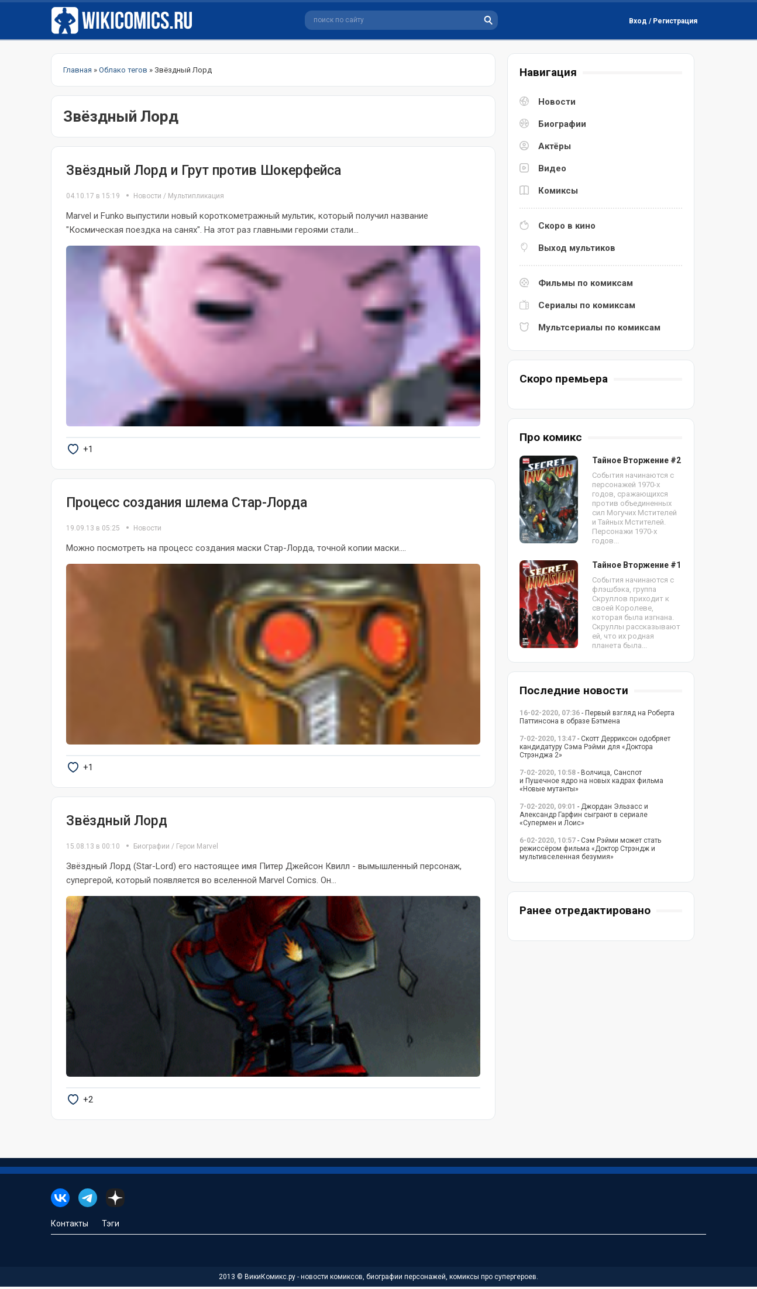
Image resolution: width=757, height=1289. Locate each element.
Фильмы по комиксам (585, 283)
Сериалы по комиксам (586, 305)
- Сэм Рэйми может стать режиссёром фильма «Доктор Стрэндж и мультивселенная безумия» (590, 848)
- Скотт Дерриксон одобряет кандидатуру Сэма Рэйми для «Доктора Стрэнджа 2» (594, 747)
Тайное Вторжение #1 (636, 565)
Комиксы (558, 190)
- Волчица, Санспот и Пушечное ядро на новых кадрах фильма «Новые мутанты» (591, 780)
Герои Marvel (197, 848)
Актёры (554, 146)
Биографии (151, 848)
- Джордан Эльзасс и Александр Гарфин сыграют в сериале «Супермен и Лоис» (583, 814)
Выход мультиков (576, 248)
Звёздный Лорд (116, 822)
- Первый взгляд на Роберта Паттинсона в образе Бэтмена (597, 717)
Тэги (110, 1226)
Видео (552, 168)
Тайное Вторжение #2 (636, 460)
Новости (147, 196)
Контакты (69, 1226)
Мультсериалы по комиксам (599, 327)
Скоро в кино (567, 225)
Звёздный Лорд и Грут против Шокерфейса (203, 170)
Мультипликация (196, 196)
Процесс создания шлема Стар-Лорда (186, 503)
